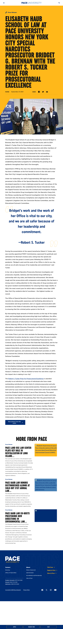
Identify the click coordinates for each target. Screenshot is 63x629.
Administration (30, 572)
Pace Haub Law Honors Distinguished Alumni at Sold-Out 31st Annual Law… (17, 487)
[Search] (59, 3)
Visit (48, 627)
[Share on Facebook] (39, 92)
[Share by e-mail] (47, 91)
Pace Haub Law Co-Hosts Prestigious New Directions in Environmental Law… (17, 517)
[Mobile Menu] (4, 3)
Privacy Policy (26, 590)
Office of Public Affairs (10, 572)
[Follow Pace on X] (46, 590)
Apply (14, 627)
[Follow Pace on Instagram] (50, 590)
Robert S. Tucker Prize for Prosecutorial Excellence (26, 379)
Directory (7, 570)
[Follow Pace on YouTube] (55, 590)
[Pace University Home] (31, 3)
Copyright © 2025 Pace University (13, 590)
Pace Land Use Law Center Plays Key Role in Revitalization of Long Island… (18, 452)
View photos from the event (14, 422)
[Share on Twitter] (43, 91)
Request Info (31, 627)
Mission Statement (31, 570)
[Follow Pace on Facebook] (42, 590)
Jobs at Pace (29, 578)
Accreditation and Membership (34, 575)
